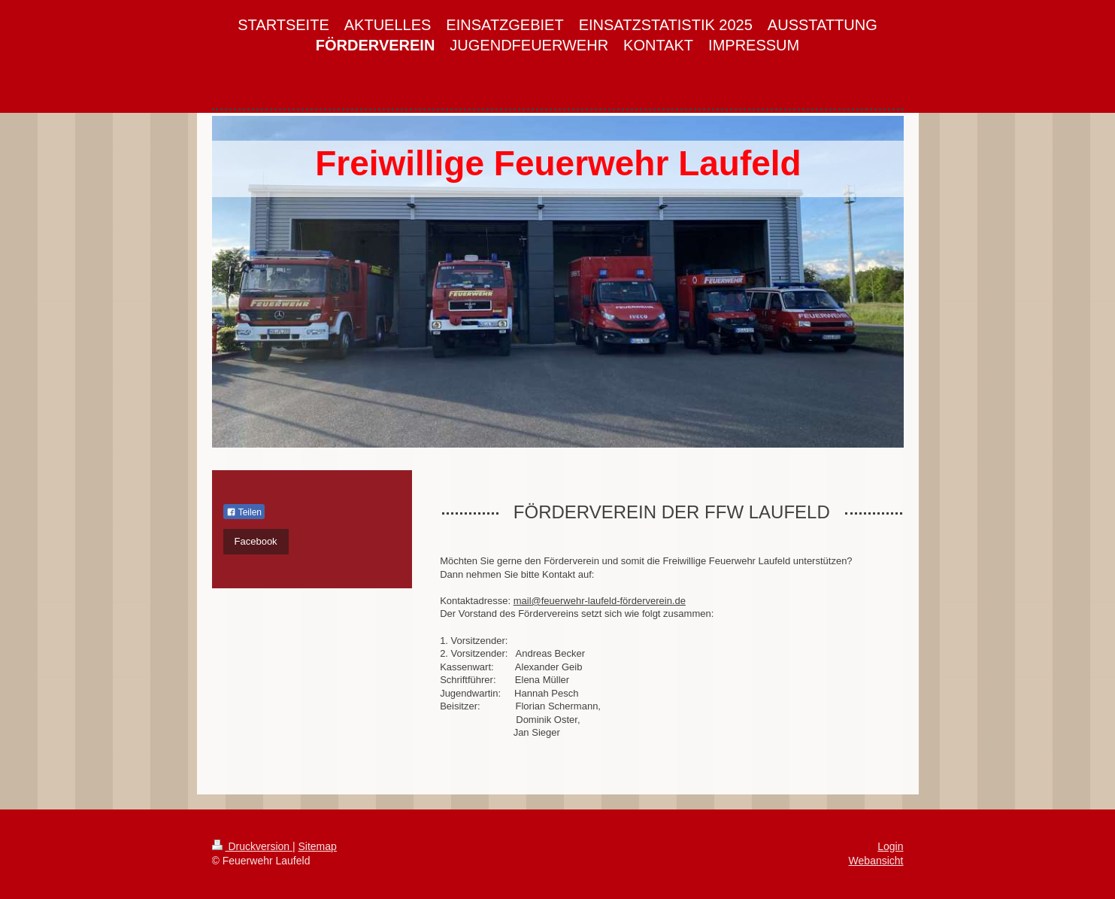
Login (890, 846)
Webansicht (876, 861)
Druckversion (252, 846)
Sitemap (317, 846)
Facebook (256, 541)
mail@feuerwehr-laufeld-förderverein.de (600, 600)
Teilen (244, 512)
